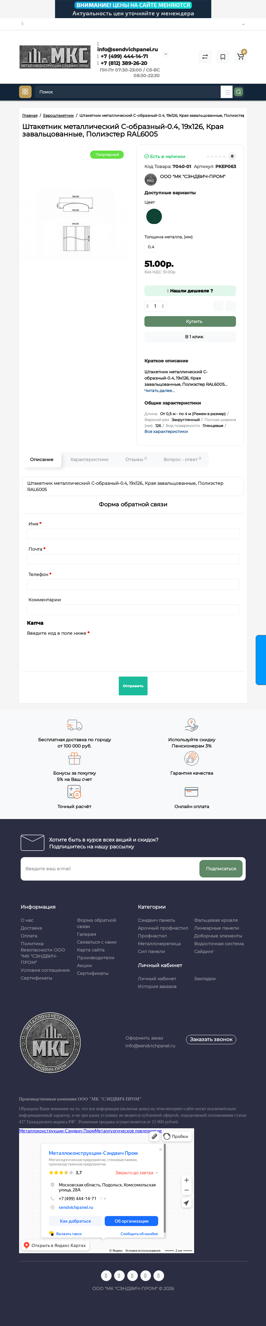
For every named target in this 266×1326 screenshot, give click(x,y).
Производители (95, 958)
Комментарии (44, 600)
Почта (35, 549)
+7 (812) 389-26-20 (122, 63)
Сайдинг (204, 951)
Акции (84, 965)
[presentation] (74, 650)
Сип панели (151, 951)
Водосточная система (219, 943)
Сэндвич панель (156, 920)
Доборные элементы (218, 936)
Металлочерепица (159, 943)
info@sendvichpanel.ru (127, 46)
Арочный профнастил (163, 928)
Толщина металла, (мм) (168, 236)
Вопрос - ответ (182, 459)
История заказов (157, 986)
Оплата (29, 936)
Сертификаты (36, 978)
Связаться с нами (97, 942)
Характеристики (89, 459)
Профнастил (152, 936)
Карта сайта (90, 950)
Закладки (205, 978)
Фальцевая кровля (216, 920)
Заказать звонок (211, 1039)
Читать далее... (159, 390)
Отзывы (136, 459)
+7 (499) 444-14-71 (122, 56)
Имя (33, 524)
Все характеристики (166, 431)
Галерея (86, 934)
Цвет (149, 202)
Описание (41, 459)
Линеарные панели (216, 928)
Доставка (31, 928)
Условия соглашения (45, 970)
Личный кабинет (157, 978)
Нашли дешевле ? (190, 291)
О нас (27, 920)
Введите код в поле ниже (56, 633)
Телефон (38, 574)
